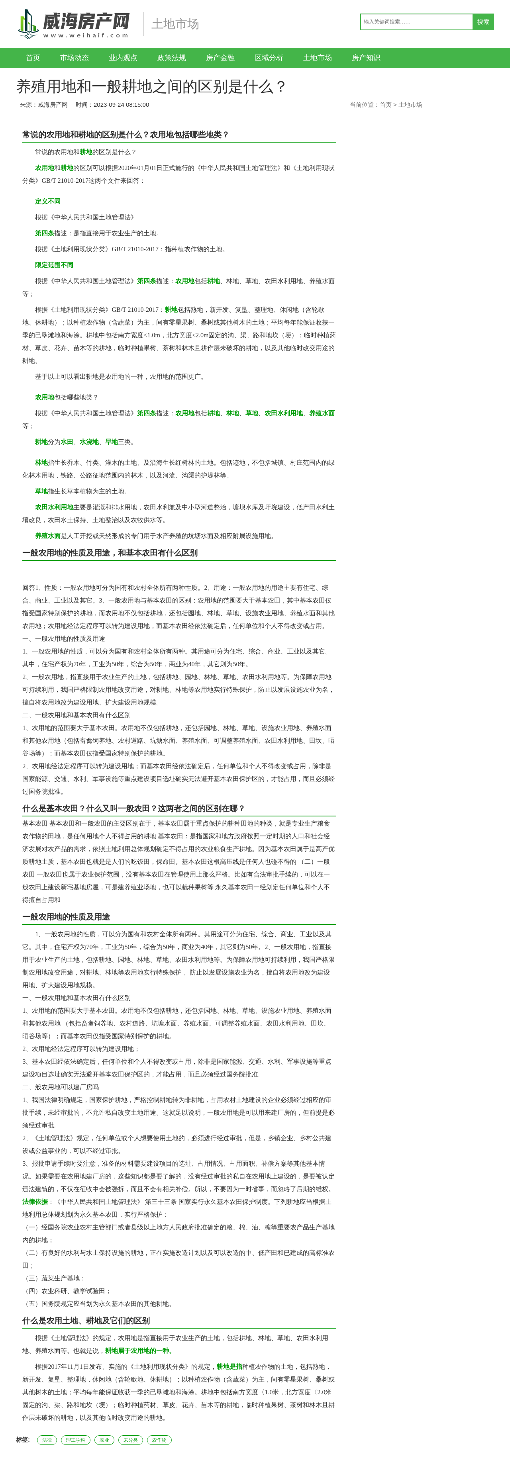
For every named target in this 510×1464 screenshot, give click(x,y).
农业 (104, 1440)
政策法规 (171, 58)
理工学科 (75, 1440)
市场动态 (74, 58)
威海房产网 (53, 104)
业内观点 (123, 58)
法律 (47, 1440)
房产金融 (220, 58)
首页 (33, 58)
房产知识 (366, 58)
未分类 (131, 1440)
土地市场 (317, 58)
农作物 (159, 1440)
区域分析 (269, 58)
